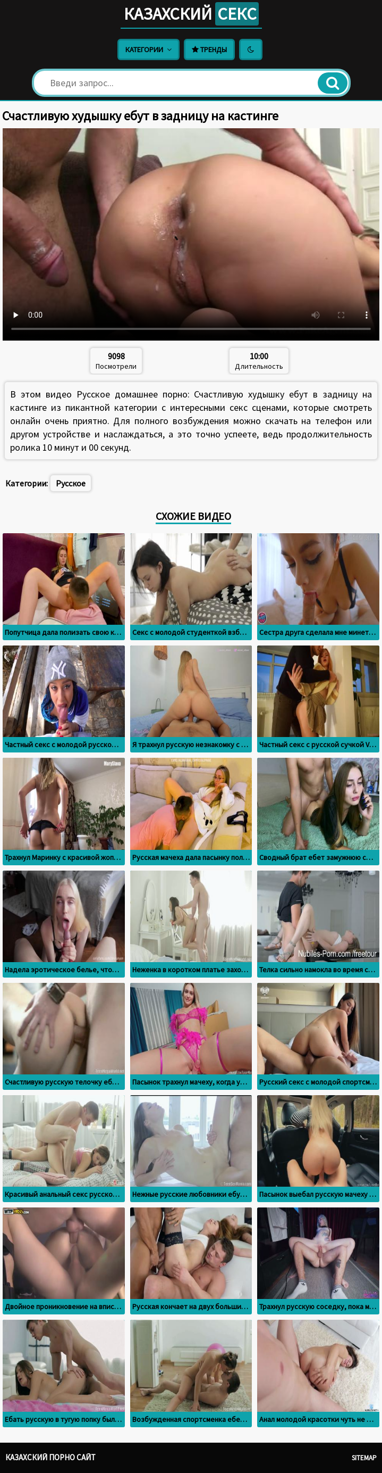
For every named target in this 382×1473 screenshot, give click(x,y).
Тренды (209, 49)
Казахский (191, 14)
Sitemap (364, 1457)
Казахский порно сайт (50, 1457)
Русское (71, 483)
